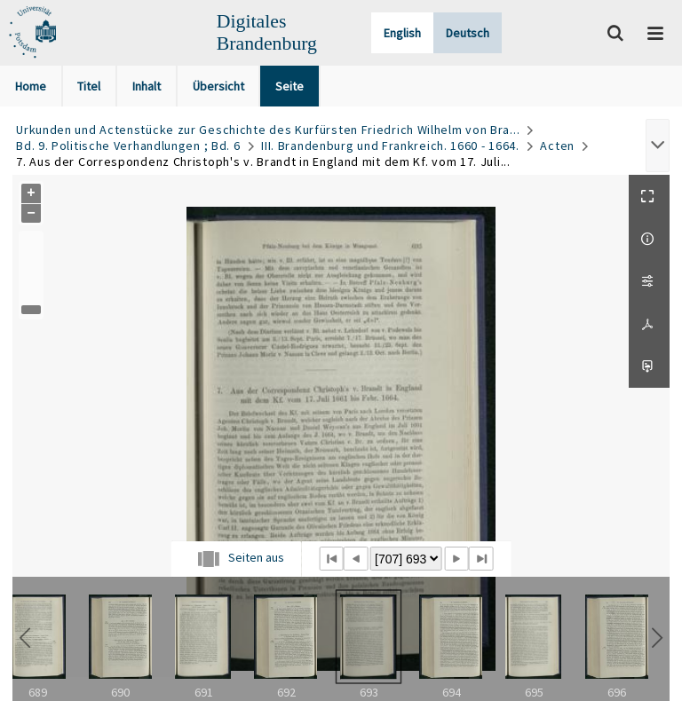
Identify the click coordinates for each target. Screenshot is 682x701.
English (402, 33)
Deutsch (467, 33)
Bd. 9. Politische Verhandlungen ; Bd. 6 (128, 146)
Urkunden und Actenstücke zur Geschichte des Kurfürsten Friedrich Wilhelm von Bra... (267, 130)
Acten (557, 146)
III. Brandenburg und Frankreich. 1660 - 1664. (390, 146)
